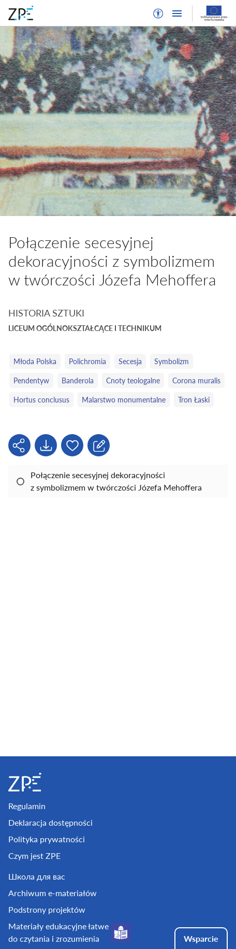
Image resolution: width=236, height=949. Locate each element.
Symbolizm (171, 361)
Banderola (78, 380)
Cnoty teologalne (133, 380)
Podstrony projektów (46, 909)
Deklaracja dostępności (50, 822)
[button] (158, 13)
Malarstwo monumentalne (124, 399)
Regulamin (27, 806)
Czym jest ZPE (34, 855)
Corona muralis (196, 380)
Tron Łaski (194, 399)
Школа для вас (36, 876)
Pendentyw (31, 380)
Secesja (130, 361)
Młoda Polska (34, 361)
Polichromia (87, 361)
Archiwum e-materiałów (52, 893)
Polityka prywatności (46, 839)
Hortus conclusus (41, 399)
